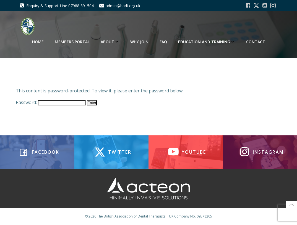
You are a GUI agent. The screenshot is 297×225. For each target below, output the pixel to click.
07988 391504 (81, 5)
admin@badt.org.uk (123, 5)
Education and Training (206, 41)
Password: (51, 102)
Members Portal (72, 41)
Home (38, 41)
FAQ (163, 41)
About (110, 41)
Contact (255, 41)
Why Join (139, 41)
